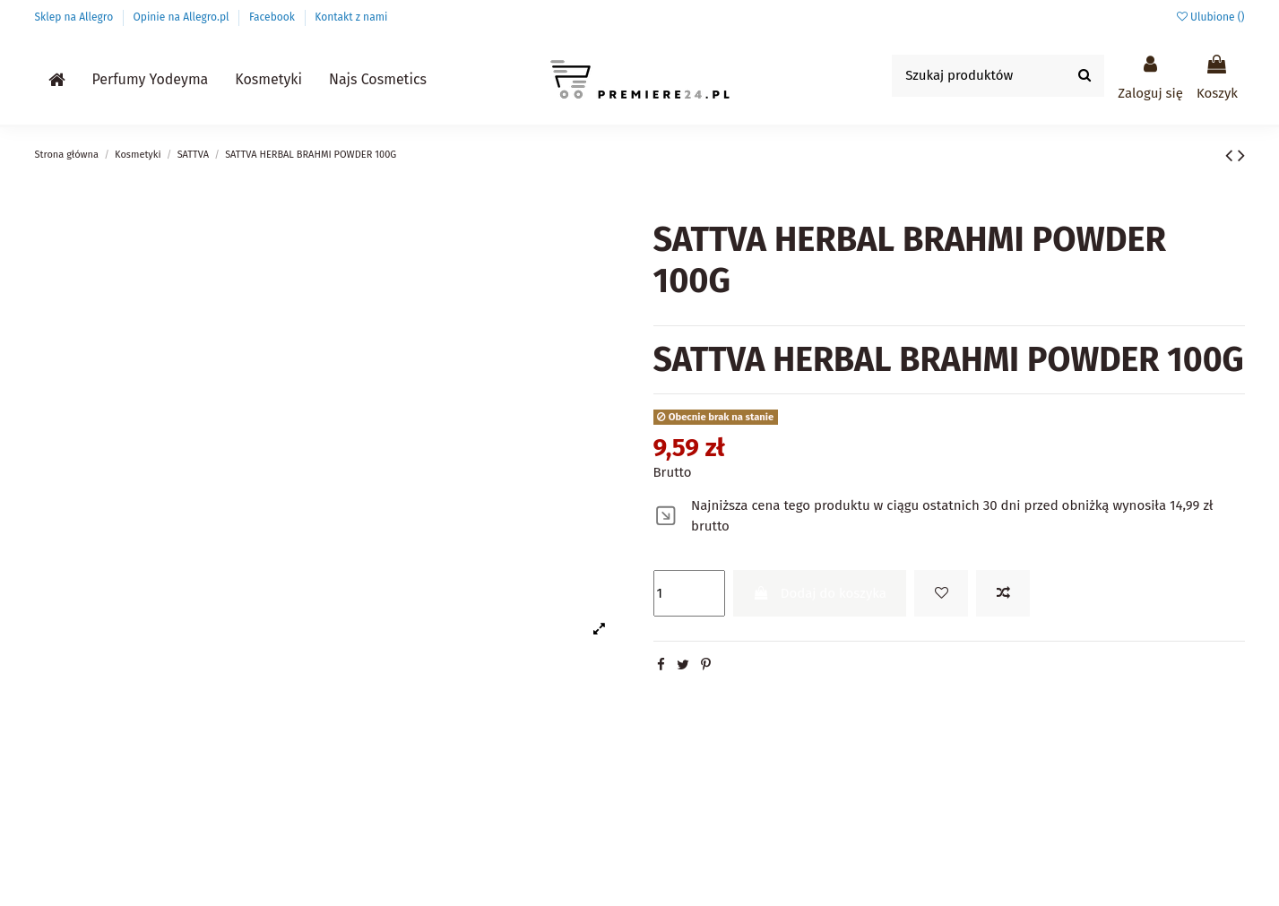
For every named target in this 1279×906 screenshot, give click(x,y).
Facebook (273, 17)
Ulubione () (1211, 17)
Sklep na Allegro (76, 17)
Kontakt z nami (351, 17)
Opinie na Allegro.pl (183, 17)
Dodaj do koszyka (819, 593)
